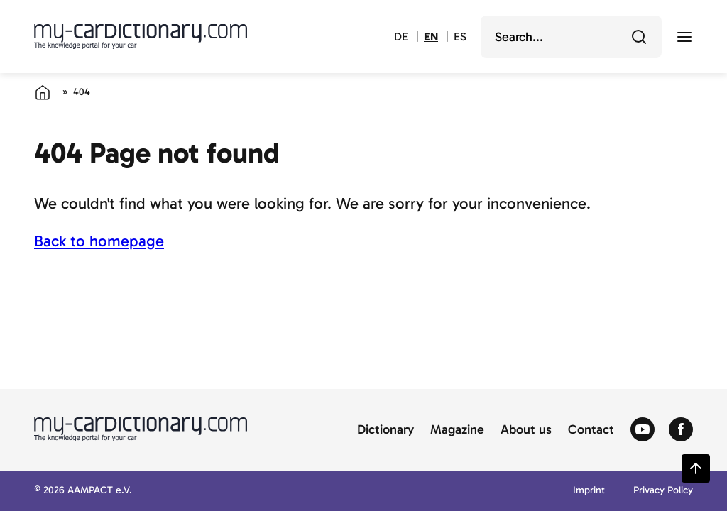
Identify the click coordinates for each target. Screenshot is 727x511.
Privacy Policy (663, 490)
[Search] (638, 36)
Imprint (589, 490)
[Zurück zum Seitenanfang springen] (696, 468)
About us (526, 430)
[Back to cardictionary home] (140, 36)
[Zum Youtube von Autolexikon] (642, 430)
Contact (591, 430)
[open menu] (684, 36)
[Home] (42, 92)
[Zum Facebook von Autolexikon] (681, 430)
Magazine (457, 430)
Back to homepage (99, 241)
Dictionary (385, 430)
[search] (561, 37)
